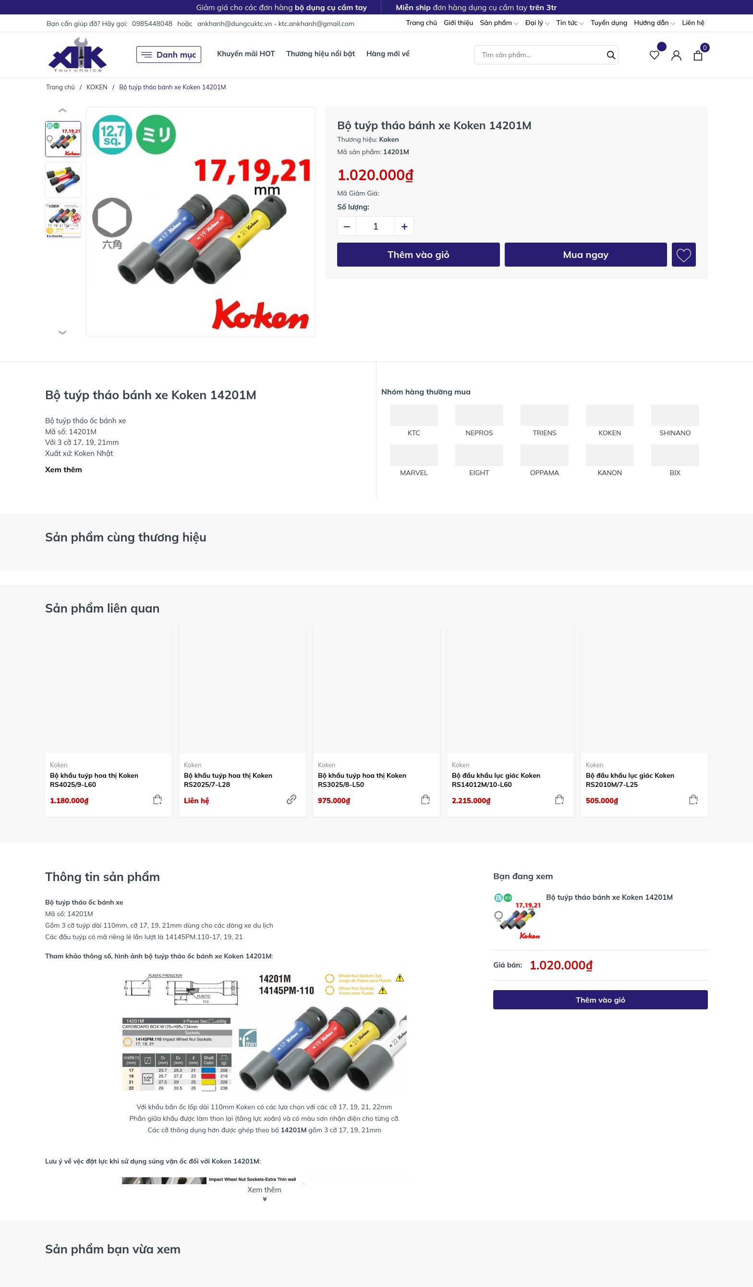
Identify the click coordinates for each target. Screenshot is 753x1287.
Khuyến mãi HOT (246, 53)
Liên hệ (693, 22)
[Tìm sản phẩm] (546, 54)
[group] (200, 222)
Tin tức (570, 23)
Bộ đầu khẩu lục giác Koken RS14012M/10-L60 (496, 779)
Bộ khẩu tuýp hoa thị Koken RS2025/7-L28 (228, 779)
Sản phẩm (499, 23)
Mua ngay (585, 254)
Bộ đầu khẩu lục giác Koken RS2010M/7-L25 (630, 779)
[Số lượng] (375, 225)
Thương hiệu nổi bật (320, 53)
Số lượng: (353, 206)
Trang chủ (421, 22)
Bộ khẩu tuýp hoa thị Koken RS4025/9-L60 (94, 779)
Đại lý (537, 23)
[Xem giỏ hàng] (698, 54)
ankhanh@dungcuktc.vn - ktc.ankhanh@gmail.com (275, 23)
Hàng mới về (388, 53)
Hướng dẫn (654, 23)
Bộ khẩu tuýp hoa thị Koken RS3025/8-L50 (362, 779)
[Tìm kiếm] (611, 54)
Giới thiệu (458, 22)
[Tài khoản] (676, 55)
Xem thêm (63, 469)
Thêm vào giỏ (418, 254)
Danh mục (168, 54)
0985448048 (152, 23)
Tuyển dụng (609, 22)
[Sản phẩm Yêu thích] (655, 55)
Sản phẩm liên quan (102, 608)
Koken (59, 765)
